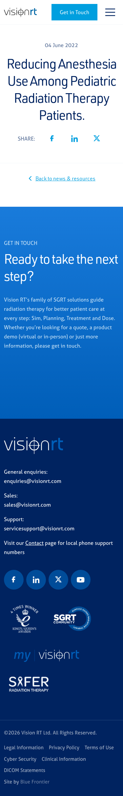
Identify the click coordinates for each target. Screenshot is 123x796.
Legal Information (24, 747)
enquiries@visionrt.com (32, 481)
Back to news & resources (65, 178)
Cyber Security (20, 759)
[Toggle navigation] (110, 12)
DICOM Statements (24, 770)
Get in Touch (74, 12)
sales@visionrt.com (27, 504)
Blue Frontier (35, 782)
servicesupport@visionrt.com (39, 528)
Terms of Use (99, 747)
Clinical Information (64, 759)
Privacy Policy (64, 747)
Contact (34, 543)
